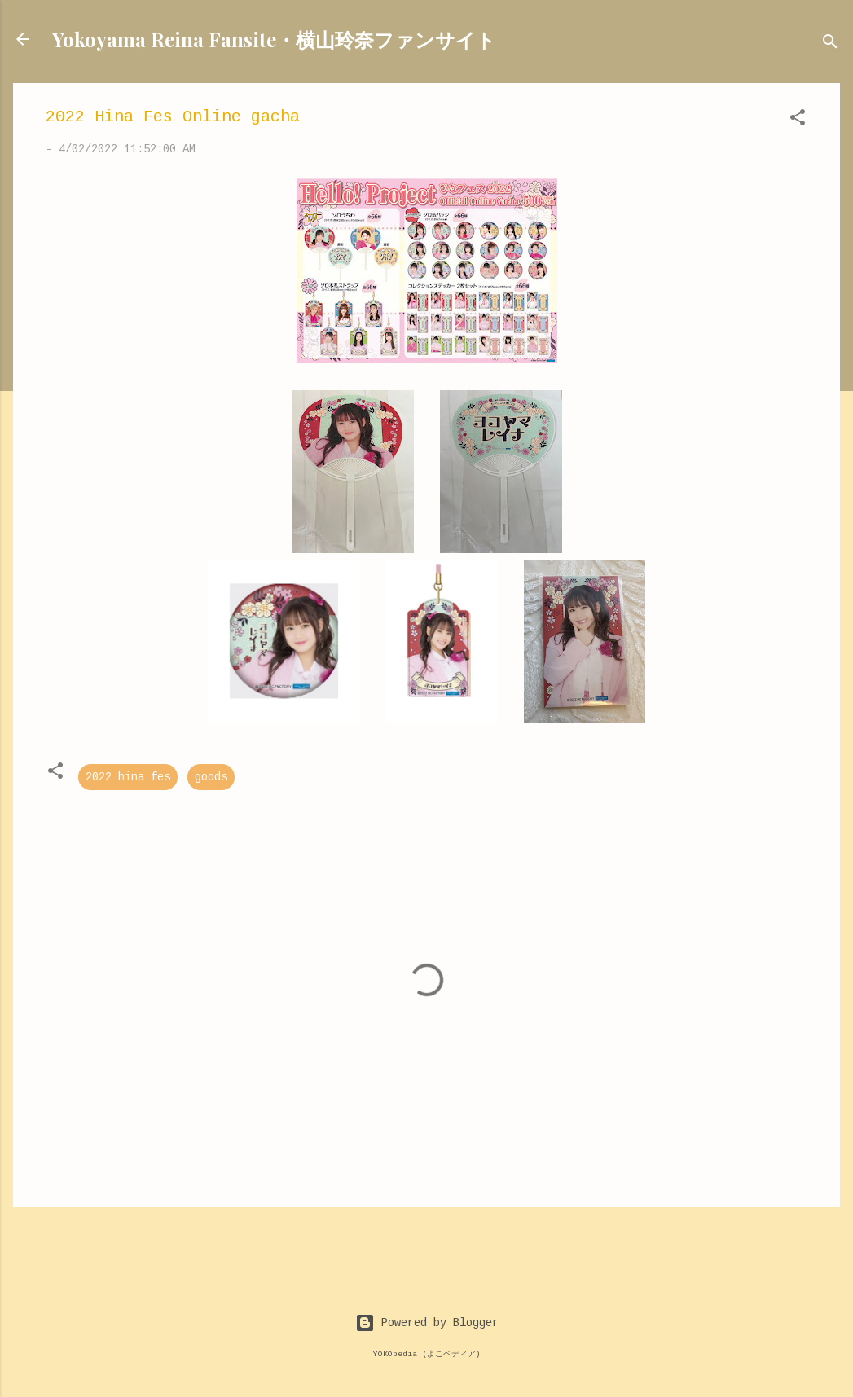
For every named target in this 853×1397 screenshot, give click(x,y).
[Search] (830, 44)
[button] (797, 121)
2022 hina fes (128, 777)
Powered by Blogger (427, 1322)
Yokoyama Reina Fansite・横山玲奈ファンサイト (274, 39)
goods (211, 777)
